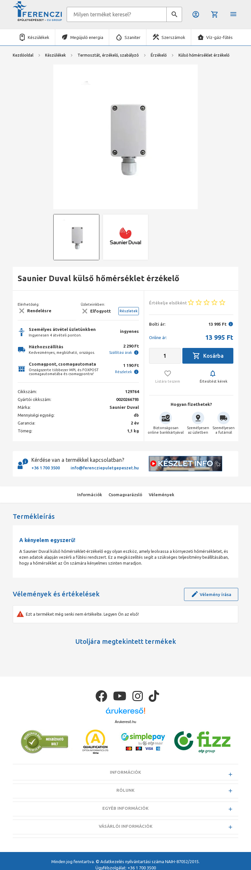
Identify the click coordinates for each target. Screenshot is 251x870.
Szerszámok (173, 37)
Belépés (196, 14)
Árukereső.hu (125, 722)
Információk (125, 772)
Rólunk (125, 790)
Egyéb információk (125, 808)
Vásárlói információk (126, 826)
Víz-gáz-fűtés (219, 37)
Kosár (215, 14)
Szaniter (133, 37)
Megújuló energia (86, 37)
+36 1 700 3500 (45, 467)
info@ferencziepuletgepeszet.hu (105, 467)
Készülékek (38, 37)
